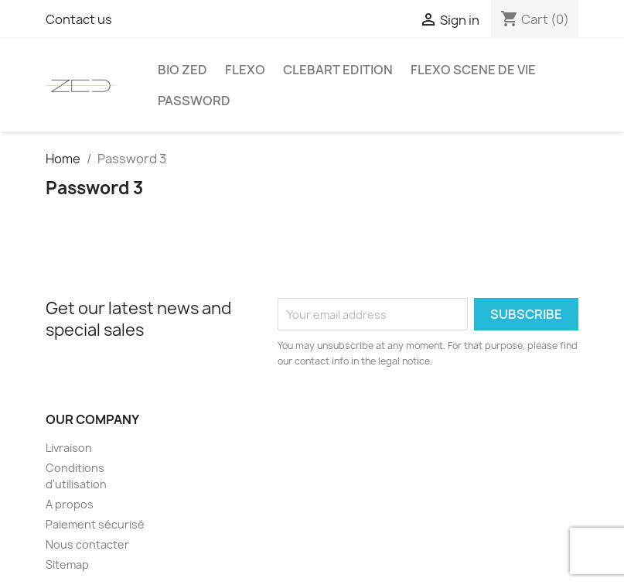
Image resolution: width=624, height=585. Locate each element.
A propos (70, 504)
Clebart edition (338, 69)
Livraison (69, 447)
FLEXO (245, 69)
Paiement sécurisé (95, 524)
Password (194, 100)
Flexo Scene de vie (473, 69)
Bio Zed (182, 69)
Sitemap (67, 564)
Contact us (79, 19)
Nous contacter (87, 544)
